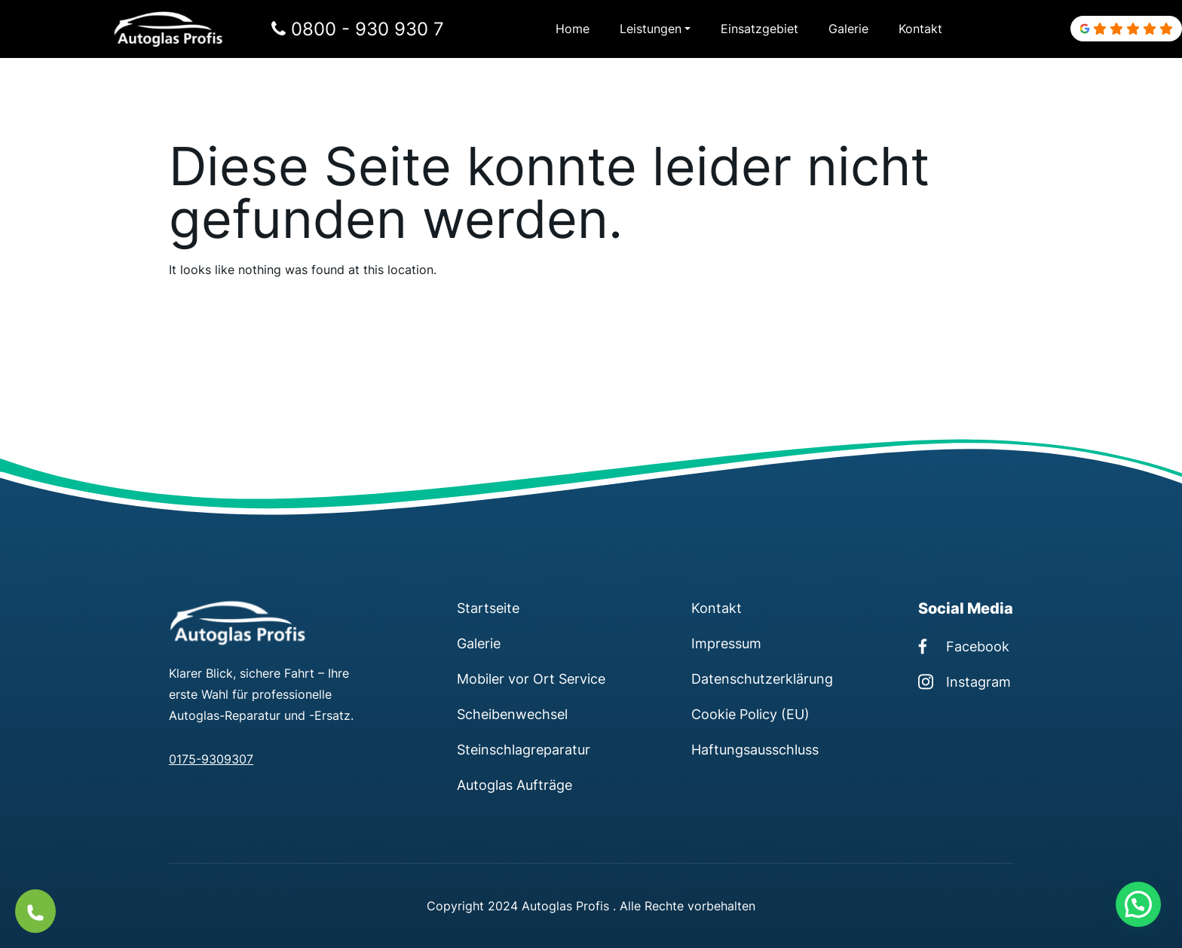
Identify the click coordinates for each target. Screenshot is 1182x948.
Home (572, 28)
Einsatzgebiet (759, 28)
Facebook (963, 646)
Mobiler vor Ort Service (531, 678)
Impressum (726, 643)
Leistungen (650, 28)
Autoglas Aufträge (514, 784)
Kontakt (920, 28)
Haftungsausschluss (755, 749)
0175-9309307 (211, 759)
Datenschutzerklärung (762, 678)
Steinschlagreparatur (523, 749)
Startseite (488, 607)
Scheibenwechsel (512, 714)
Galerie (848, 28)
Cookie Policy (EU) (750, 714)
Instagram (964, 681)
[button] (1138, 904)
